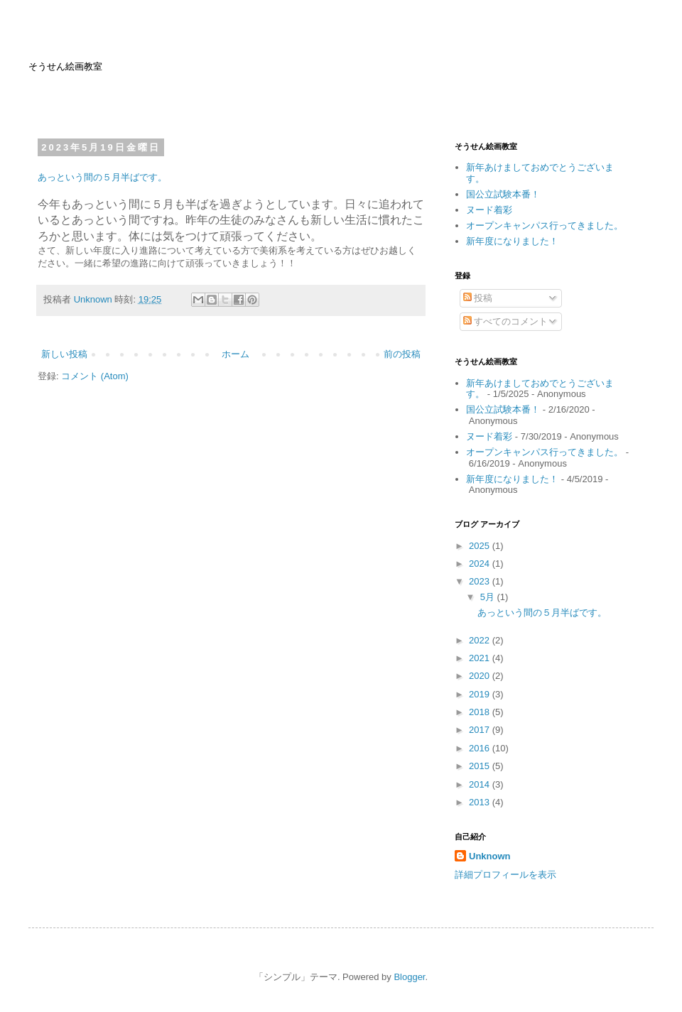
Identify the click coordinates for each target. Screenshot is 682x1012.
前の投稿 (402, 354)
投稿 (478, 298)
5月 (488, 597)
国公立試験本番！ (503, 194)
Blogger (409, 977)
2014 (480, 784)
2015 (480, 766)
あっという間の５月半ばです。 (102, 177)
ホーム (235, 354)
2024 (480, 563)
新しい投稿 (64, 354)
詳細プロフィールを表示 (505, 874)
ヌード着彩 (489, 210)
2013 (480, 802)
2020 (480, 675)
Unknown (490, 856)
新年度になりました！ (512, 241)
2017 (480, 729)
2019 (480, 694)
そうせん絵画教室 (65, 66)
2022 (480, 640)
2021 (480, 658)
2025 (480, 545)
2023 (480, 581)
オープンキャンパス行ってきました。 (544, 225)
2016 (480, 748)
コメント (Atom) (95, 376)
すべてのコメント (505, 321)
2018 (480, 712)
